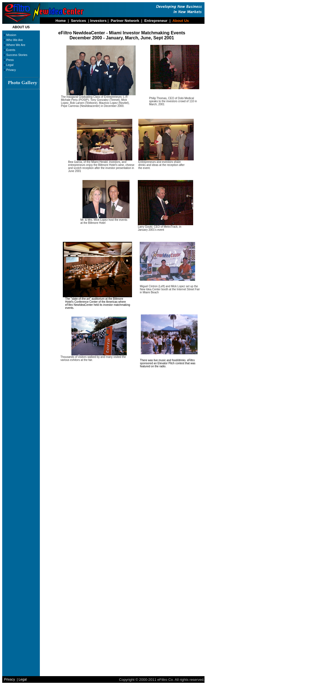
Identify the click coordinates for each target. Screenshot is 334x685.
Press (10, 59)
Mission (11, 35)
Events (10, 50)
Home (61, 21)
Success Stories (16, 55)
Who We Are (14, 40)
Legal (9, 64)
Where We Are (15, 45)
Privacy (11, 69)
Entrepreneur (155, 21)
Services (78, 21)
